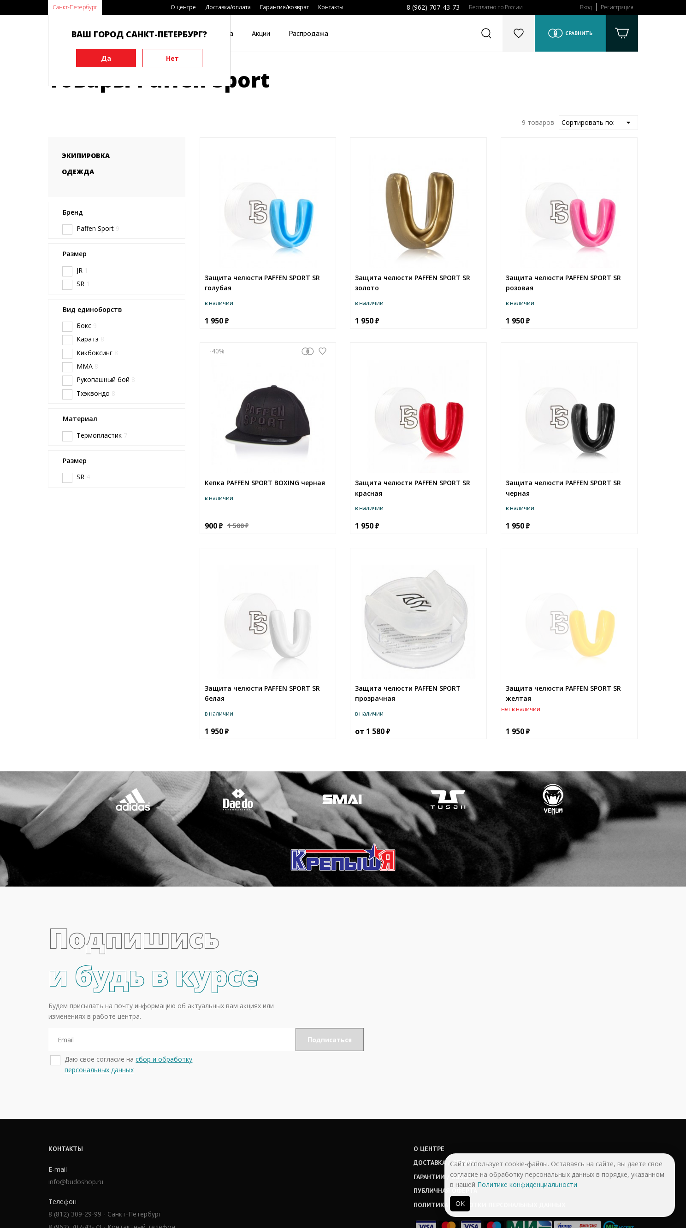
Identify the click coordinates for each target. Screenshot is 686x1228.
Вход (585, 7)
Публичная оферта (316, 1134)
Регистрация (617, 7)
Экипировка (86, 155)
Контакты (330, 7)
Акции (261, 33)
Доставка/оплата (228, 7)
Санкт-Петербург (75, 7)
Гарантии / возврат (316, 1120)
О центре (183, 7)
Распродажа (308, 33)
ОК (460, 1203)
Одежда (78, 171)
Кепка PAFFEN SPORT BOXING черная (265, 482)
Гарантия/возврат (284, 7)
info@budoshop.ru (75, 1126)
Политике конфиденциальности (527, 1184)
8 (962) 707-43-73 (433, 7)
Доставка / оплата (315, 1106)
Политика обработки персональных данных (360, 1148)
